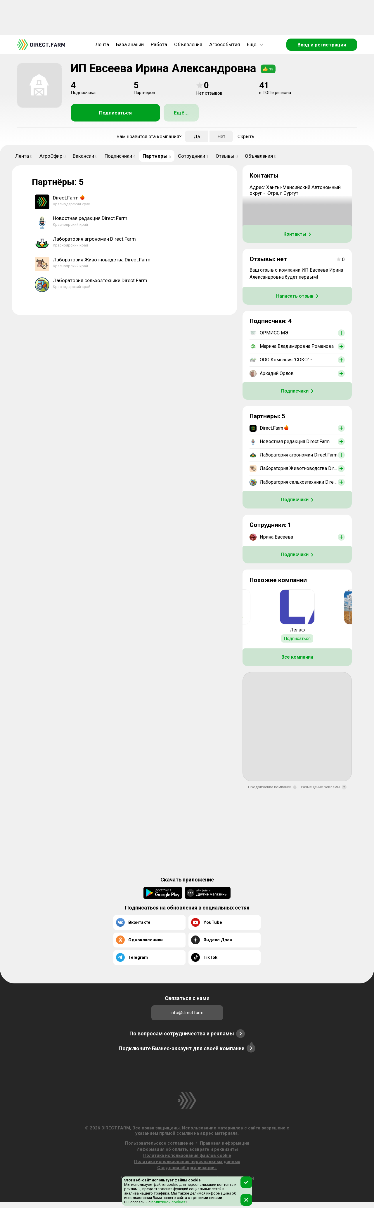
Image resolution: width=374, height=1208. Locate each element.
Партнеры (157, 156)
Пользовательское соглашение (159, 1143)
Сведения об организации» (187, 1167)
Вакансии (85, 156)
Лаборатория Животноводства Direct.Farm (101, 260)
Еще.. (255, 44)
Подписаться (115, 113)
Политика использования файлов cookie (187, 1155)
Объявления (188, 44)
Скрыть (246, 136)
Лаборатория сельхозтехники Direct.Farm (100, 280)
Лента (102, 44)
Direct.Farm (66, 198)
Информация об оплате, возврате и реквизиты (187, 1149)
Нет (221, 136)
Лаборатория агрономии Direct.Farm (94, 239)
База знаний (130, 44)
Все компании (297, 657)
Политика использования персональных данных (187, 1161)
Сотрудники (193, 156)
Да (197, 136)
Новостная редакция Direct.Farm (90, 218)
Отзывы (227, 156)
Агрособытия (224, 44)
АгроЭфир (52, 156)
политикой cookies (167, 1202)
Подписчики (120, 156)
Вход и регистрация (321, 45)
